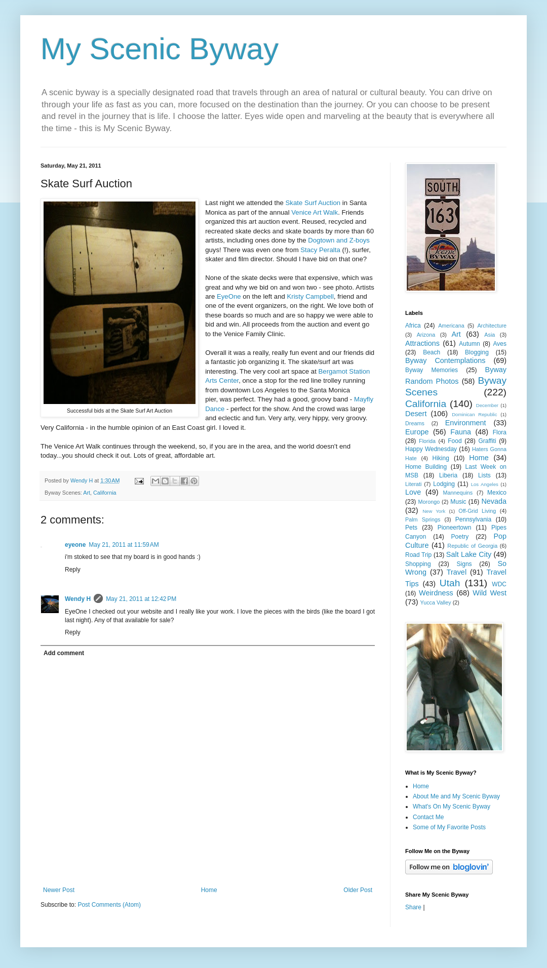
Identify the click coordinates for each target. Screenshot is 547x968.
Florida (427, 441)
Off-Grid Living (477, 511)
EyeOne (229, 296)
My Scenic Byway (160, 49)
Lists (484, 475)
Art (86, 493)
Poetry (460, 536)
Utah (450, 583)
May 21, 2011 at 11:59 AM (124, 544)
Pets (411, 527)
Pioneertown (455, 527)
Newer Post (58, 890)
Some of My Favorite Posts (449, 827)
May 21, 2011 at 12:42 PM (141, 598)
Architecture (491, 325)
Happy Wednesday (431, 449)
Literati (413, 484)
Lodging (444, 484)
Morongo (429, 502)
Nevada (493, 501)
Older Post (357, 890)
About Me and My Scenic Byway (456, 796)
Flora (499, 432)
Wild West (489, 593)
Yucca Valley (435, 602)
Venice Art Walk (314, 212)
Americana (451, 325)
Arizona (426, 335)
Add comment (64, 653)
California (104, 493)
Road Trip (418, 554)
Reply (73, 569)
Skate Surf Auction (313, 203)
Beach (431, 352)
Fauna (460, 432)
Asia (489, 335)
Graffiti (487, 441)
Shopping (418, 564)
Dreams (414, 423)
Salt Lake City (468, 554)
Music (458, 501)
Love (413, 492)
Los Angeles (484, 484)
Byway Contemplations (445, 360)
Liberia (448, 475)
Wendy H (78, 598)
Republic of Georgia (472, 546)
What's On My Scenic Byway (451, 806)
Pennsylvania (473, 519)
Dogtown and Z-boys (339, 240)
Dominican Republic (474, 414)
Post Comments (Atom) (109, 904)
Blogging (477, 352)
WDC (499, 584)
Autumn (469, 343)
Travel (456, 572)
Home (209, 890)
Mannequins (458, 493)
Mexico (496, 492)
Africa (413, 325)
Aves (499, 343)
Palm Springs (422, 519)
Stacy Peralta (320, 250)
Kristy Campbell (310, 296)
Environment (465, 423)
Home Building (426, 466)
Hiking (440, 458)
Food (454, 441)
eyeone (75, 544)
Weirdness (436, 593)
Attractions (422, 343)
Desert (415, 414)
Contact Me (428, 817)
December (487, 405)
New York (433, 511)
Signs (464, 564)
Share (413, 907)
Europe (416, 432)
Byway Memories (431, 370)
